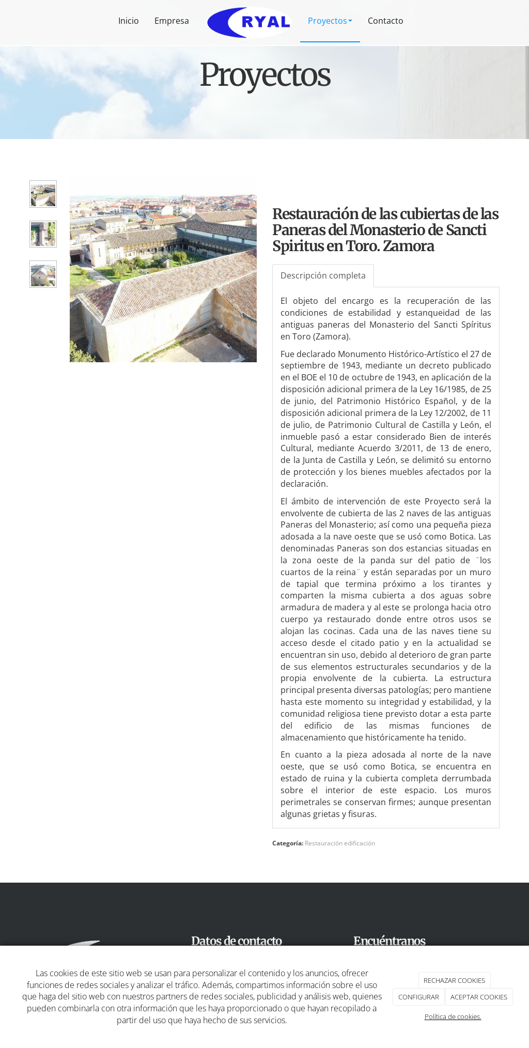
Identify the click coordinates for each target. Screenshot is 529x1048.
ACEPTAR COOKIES (478, 996)
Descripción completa (323, 275)
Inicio (128, 20)
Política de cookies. (453, 1016)
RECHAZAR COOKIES (454, 980)
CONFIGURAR (418, 996)
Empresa (171, 20)
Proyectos (330, 20)
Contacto (385, 20)
